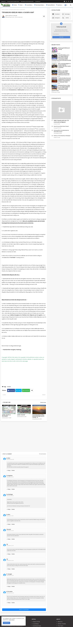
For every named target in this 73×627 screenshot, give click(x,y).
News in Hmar (36, 621)
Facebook (12, 390)
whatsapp (67, 14)
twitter (67, 17)
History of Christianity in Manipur (62, 135)
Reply (9, 470)
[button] (70, 5)
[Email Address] (61, 34)
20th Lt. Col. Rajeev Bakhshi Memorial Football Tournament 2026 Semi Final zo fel (63, 72)
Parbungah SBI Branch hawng (64, 48)
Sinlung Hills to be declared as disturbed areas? (61, 131)
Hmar (20, 5)
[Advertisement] (25, 30)
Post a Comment (24, 609)
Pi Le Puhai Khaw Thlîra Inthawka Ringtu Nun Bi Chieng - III (38, 416)
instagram (57, 17)
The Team (60, 626)
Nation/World (50, 5)
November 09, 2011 (10, 459)
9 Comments (42, 454)
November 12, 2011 (10, 530)
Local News (28, 5)
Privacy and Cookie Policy (13, 1)
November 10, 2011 (10, 477)
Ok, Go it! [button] (6, 623)
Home (14, 5)
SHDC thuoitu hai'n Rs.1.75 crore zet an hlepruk (61, 121)
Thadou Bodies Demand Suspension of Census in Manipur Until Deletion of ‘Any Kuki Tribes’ (64, 80)
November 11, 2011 (10, 515)
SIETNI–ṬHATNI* (21, 415)
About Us (3, 1)
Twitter (19, 390)
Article (6, 9)
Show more (43, 402)
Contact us (37, 1)
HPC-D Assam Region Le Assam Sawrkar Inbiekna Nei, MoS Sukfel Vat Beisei (64, 65)
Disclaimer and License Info (27, 1)
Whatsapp (26, 390)
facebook (57, 14)
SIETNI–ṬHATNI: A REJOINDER (6, 415)
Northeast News (39, 5)
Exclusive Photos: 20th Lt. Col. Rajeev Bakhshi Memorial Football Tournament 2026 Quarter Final (61, 88)
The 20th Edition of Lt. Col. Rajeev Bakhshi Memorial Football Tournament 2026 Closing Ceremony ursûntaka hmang (61, 57)
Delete (13, 470)
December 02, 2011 (10, 593)
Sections (59, 5)
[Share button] (32, 390)
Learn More (11, 620)
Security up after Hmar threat (61, 126)
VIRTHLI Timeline (62, 624)
